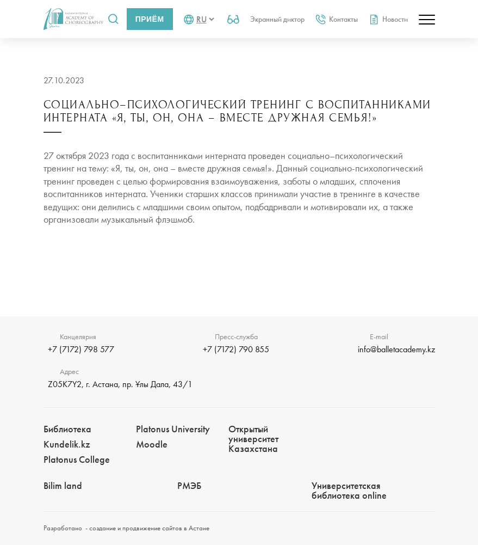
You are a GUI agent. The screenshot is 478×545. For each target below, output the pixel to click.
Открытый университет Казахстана (253, 438)
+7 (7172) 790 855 (236, 349)
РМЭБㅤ (189, 485)
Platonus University (173, 428)
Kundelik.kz (67, 444)
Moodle (151, 444)
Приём (149, 19)
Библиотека (67, 428)
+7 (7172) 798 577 (81, 349)
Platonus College (77, 459)
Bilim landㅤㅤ (63, 485)
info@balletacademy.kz (396, 349)
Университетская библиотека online (349, 490)
